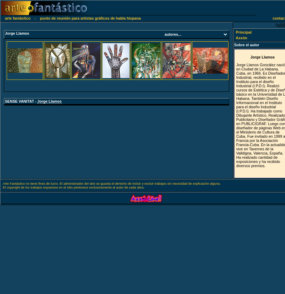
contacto (277, 18)
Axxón (238, 38)
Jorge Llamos (49, 101)
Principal (240, 32)
